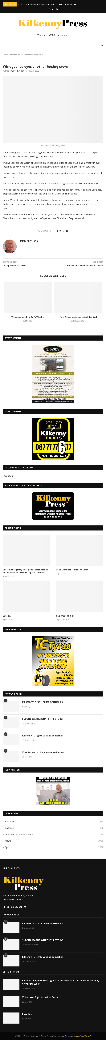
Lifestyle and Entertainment (54, 834)
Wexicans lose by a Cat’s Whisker (28, 317)
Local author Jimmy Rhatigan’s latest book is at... (51, 4)
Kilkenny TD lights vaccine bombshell (42, 735)
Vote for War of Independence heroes (43, 752)
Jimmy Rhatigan (17, 71)
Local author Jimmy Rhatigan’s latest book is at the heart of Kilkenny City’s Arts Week (25, 571)
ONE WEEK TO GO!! (65, 615)
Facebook (8, 475)
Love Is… (7, 615)
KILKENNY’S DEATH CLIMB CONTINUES (43, 702)
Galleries (54, 827)
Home (5, 54)
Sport (6, 61)
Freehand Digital (83, 1036)
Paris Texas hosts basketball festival (78, 317)
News (54, 840)
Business (54, 821)
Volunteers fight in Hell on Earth (72, 569)
